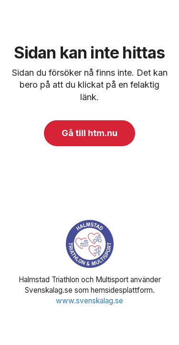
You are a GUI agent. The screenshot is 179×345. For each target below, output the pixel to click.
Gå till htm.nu (89, 133)
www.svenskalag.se (89, 300)
